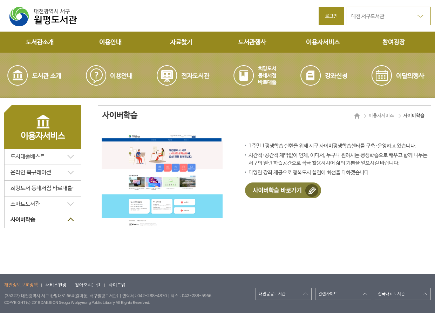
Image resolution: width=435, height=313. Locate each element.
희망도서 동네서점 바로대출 (41, 188)
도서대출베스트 (28, 156)
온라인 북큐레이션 (31, 172)
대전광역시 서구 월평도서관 (48, 17)
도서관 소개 (46, 76)
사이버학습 (23, 220)
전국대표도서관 (391, 294)
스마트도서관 (25, 204)
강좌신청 (336, 76)
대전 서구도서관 (367, 16)
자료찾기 (181, 42)
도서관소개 (40, 42)
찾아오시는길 (87, 285)
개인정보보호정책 (21, 285)
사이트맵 (117, 285)
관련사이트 (328, 294)
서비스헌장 (56, 285)
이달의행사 (410, 76)
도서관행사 (252, 42)
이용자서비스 (323, 42)
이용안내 (110, 42)
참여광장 (393, 42)
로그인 (331, 16)
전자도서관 (195, 76)
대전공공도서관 (272, 294)
